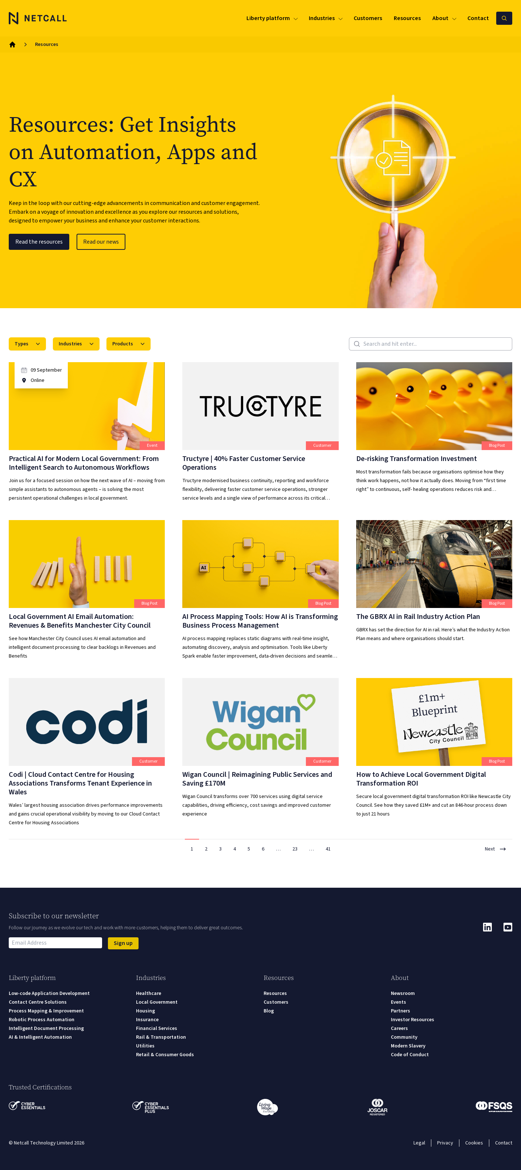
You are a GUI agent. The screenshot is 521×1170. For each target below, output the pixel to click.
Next (495, 849)
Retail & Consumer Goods (165, 1054)
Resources (275, 993)
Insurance (147, 1019)
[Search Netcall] (504, 18)
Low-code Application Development (49, 993)
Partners (400, 1011)
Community (404, 1037)
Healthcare (148, 993)
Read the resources (39, 242)
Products (129, 344)
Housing (145, 1011)
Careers (399, 1028)
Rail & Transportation (161, 1037)
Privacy (445, 1143)
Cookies (474, 1143)
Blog (269, 1011)
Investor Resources (412, 1019)
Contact (503, 1143)
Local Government (157, 1002)
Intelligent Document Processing (46, 1028)
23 (295, 849)
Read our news (101, 242)
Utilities (145, 1046)
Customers (276, 1002)
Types (28, 344)
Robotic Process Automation (41, 1019)
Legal (419, 1143)
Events (398, 1002)
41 (328, 849)
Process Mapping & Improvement (46, 1011)
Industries (77, 344)
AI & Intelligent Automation (40, 1037)
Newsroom (403, 993)
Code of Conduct (410, 1054)
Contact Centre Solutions (38, 1002)
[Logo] (38, 18)
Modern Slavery (408, 1046)
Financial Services (156, 1028)
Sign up (123, 943)
